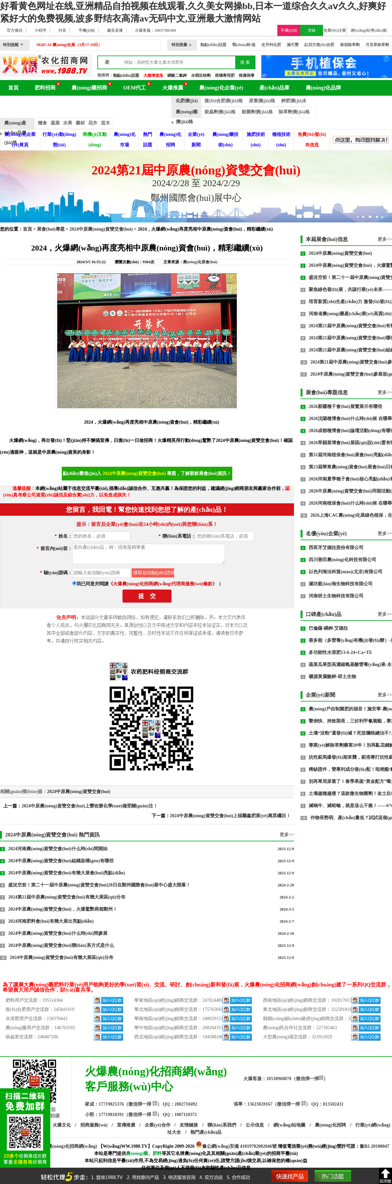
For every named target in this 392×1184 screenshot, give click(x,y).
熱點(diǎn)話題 (126, 75)
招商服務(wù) (93, 1125)
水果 (67, 123)
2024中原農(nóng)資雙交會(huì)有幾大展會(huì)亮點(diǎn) (66, 872)
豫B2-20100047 (374, 1146)
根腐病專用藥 (250, 75)
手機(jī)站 (289, 30)
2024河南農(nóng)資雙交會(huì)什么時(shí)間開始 (57, 848)
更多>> (287, 834)
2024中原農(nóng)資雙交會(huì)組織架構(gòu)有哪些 (61, 860)
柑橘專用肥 (225, 75)
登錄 (312, 30)
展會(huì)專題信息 (327, 392)
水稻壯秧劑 (201, 75)
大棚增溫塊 (153, 75)
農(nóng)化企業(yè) (221, 87)
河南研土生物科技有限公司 (336, 595)
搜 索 (245, 62)
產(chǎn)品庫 (274, 87)
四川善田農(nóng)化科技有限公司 (342, 559)
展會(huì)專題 (51, 229)
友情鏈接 (189, 1125)
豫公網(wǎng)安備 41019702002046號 (236, 1146)
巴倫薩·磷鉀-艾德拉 (328, 628)
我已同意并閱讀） (149, 583)
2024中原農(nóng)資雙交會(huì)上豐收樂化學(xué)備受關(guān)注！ (90, 805)
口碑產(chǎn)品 (323, 614)
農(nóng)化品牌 (323, 87)
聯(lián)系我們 (221, 1125)
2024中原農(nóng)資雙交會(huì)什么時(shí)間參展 (57, 933)
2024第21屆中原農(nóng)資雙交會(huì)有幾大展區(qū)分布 (66, 897)
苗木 (105, 123)
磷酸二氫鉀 (177, 75)
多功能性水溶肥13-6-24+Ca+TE (340, 652)
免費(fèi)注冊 (334, 30)
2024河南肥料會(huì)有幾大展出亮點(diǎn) (51, 921)
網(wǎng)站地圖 (289, 1125)
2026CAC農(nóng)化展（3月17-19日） (69, 44)
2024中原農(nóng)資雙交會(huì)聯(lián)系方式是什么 (61, 945)
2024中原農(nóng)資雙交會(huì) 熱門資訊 (52, 834)
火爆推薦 (172, 87)
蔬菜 (55, 123)
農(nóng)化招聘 (330, 1125)
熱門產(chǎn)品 (205, 1132)
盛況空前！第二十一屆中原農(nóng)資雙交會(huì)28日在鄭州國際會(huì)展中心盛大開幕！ (99, 885)
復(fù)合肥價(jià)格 (223, 100)
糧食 (42, 123)
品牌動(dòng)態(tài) (143, 103)
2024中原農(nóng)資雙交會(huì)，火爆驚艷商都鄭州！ (62, 909)
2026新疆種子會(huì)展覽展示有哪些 (345, 406)
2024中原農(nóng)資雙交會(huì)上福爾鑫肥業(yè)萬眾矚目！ (230, 815)
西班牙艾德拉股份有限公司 (336, 547)
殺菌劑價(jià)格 (257, 111)
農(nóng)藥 (137, 1153)
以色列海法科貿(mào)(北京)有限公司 (346, 571)
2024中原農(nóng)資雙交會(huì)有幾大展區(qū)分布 (61, 957)
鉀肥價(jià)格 (294, 100)
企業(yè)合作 (158, 1125)
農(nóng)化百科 (25, 103)
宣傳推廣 (126, 1125)
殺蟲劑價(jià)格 (220, 111)
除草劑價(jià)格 (294, 111)
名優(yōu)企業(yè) (326, 533)
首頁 (13, 87)
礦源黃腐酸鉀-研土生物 (332, 676)
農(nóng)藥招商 (89, 87)
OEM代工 (134, 87)
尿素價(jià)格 (262, 100)
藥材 (80, 123)
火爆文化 (62, 1125)
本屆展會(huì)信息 (327, 239)
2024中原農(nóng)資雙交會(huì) (101, 229)
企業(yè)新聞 (320, 695)
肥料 (157, 1153)
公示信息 (255, 1125)
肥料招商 (45, 87)
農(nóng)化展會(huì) (83, 103)
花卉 (92, 123)
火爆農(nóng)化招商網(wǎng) (68, 1146)
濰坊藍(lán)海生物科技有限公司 (341, 583)
